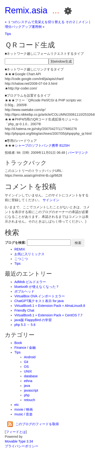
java (27, 386)
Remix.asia (26, 10)
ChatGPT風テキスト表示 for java (39, 301)
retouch (29, 400)
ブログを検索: (15, 242)
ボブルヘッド (24, 291)
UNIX (28, 371)
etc (16, 405)
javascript (31, 390)
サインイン (51, 200)
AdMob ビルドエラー (30, 282)
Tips (8, 34)
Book (18, 343)
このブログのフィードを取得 (33, 424)
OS (26, 366)
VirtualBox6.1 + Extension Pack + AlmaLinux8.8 (49, 306)
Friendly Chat (24, 310)
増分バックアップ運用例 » (25, 27)
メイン (83, 22)
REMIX (19, 249)
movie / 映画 (23, 409)
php (26, 395)
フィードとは (16, 432)
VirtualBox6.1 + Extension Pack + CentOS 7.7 (48, 315)
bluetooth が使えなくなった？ (36, 287)
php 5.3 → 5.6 (24, 325)
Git (26, 362)
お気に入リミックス (29, 254)
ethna (28, 381)
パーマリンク (78, 152)
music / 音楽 (23, 414)
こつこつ (21, 259)
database (31, 376)
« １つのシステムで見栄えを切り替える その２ (40, 22)
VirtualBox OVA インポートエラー (39, 296)
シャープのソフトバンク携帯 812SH (42, 145)
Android (29, 357)
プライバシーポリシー (21, 446)
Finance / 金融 (25, 347)
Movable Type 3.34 (19, 441)
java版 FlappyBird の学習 (33, 320)
